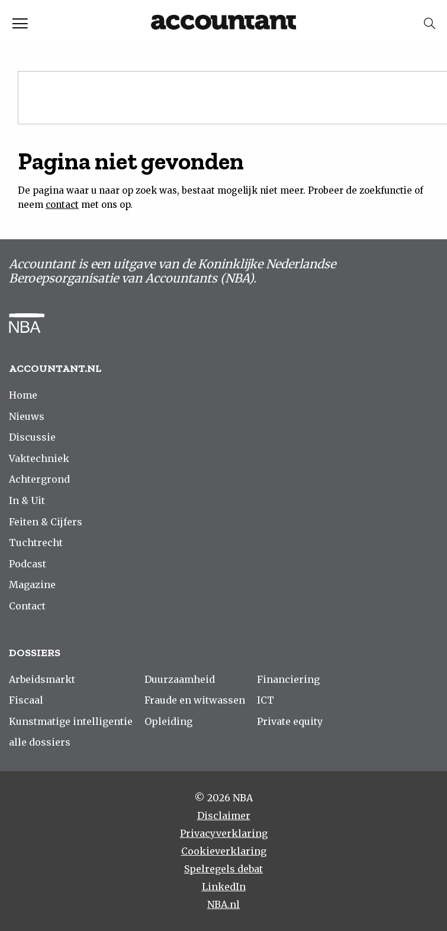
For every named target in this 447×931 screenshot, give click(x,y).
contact (62, 204)
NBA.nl (223, 904)
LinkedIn (224, 887)
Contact (27, 606)
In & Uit (27, 500)
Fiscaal (26, 700)
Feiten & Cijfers (45, 522)
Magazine (32, 584)
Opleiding (168, 721)
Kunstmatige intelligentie (71, 721)
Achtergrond (39, 479)
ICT (265, 700)
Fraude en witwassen (194, 700)
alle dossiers (39, 742)
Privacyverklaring (224, 833)
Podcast (27, 564)
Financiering (288, 679)
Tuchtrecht (36, 542)
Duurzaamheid (179, 679)
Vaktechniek (39, 458)
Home (23, 395)
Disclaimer (223, 815)
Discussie (32, 437)
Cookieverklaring (223, 851)
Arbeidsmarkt (42, 679)
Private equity (290, 721)
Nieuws (26, 416)
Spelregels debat (223, 869)
